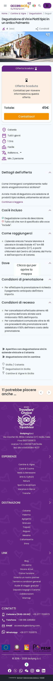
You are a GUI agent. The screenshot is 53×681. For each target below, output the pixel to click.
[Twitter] (15, 670)
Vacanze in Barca (26, 489)
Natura (26, 481)
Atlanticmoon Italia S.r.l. (31, 678)
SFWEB (42, 678)
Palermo (26, 514)
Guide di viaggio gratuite (26, 585)
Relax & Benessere (26, 472)
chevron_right (49, 392)
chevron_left (41, 392)
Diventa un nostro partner (26, 577)
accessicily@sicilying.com (27, 625)
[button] (34, 5)
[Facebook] (9, 670)
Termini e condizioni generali (26, 581)
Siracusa (26, 523)
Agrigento (26, 518)
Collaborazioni (26, 593)
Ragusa (26, 531)
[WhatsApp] (21, 670)
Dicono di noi (26, 569)
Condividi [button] (42, 29)
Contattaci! (26, 116)
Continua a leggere (12, 202)
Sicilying (19, 678)
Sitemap (26, 598)
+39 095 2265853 (27, 620)
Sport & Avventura (27, 485)
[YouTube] (38, 670)
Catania (27, 510)
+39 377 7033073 (41, 614)
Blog (26, 561)
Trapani (26, 527)
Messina (27, 535)
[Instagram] (32, 670)
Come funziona (26, 573)
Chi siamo (27, 565)
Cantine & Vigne (27, 464)
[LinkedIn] (43, 670)
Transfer (26, 493)
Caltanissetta (26, 539)
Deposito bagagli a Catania (26, 589)
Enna (26, 543)
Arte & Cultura (27, 476)
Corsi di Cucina (26, 468)
